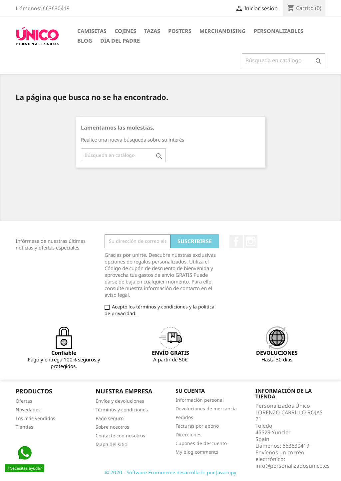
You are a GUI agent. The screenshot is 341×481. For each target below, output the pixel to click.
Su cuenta (190, 390)
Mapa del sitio (111, 444)
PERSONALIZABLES (278, 31)
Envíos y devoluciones (120, 401)
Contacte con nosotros (120, 435)
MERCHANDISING (222, 31)
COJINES (125, 31)
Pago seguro (110, 418)
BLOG (84, 40)
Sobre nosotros (112, 427)
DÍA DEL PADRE (120, 40)
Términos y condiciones (122, 409)
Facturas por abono (197, 426)
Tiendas (24, 427)
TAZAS (152, 31)
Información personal (199, 400)
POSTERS (179, 31)
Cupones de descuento (201, 443)
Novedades (28, 409)
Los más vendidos (35, 418)
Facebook (236, 241)
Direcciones (188, 434)
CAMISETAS (92, 31)
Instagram (250, 241)
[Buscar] (283, 60)
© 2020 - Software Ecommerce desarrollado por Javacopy (170, 472)
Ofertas (24, 401)
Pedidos (184, 417)
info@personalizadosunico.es (292, 465)
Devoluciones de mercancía (206, 408)
